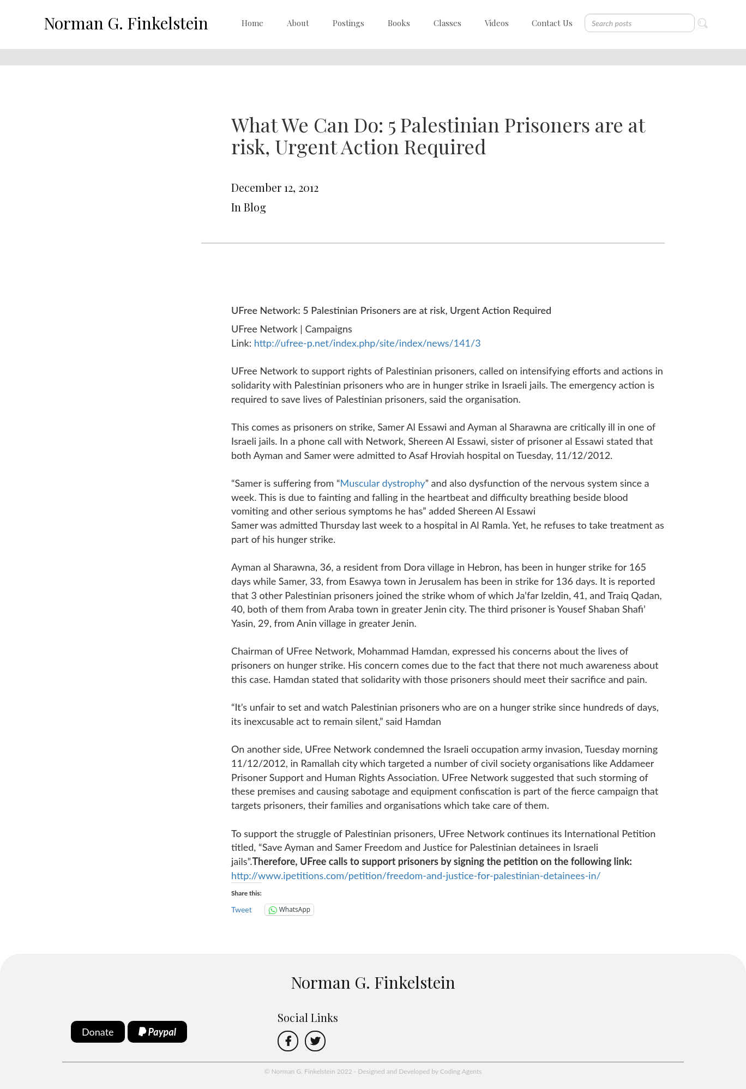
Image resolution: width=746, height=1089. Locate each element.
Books (399, 22)
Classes (447, 22)
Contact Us (552, 22)
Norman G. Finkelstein (126, 23)
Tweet (241, 909)
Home (252, 22)
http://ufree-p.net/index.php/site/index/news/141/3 (367, 343)
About (298, 22)
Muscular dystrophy (382, 483)
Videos (497, 22)
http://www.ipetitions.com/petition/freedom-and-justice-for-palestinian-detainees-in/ (416, 875)
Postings (348, 22)
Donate (98, 1032)
